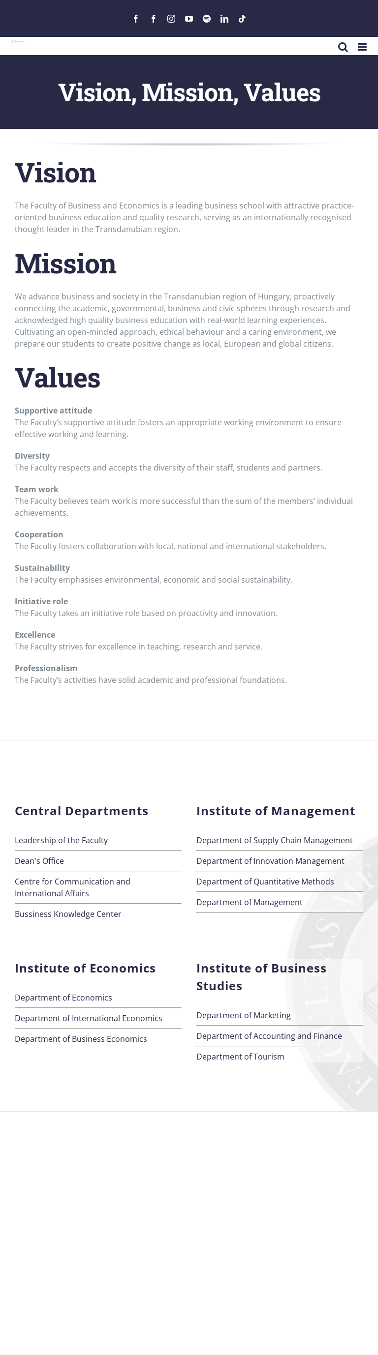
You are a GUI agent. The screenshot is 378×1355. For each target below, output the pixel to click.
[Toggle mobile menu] (363, 47)
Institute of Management (275, 810)
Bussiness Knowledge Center (68, 914)
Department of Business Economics (81, 1038)
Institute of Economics (85, 968)
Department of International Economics (88, 1018)
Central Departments (82, 810)
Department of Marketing (243, 1015)
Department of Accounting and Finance (269, 1036)
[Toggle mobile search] (343, 47)
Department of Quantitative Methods (265, 881)
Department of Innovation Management (270, 860)
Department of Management (249, 902)
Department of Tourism (240, 1056)
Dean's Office (39, 860)
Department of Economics (63, 997)
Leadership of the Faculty (61, 840)
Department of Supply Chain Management (274, 840)
